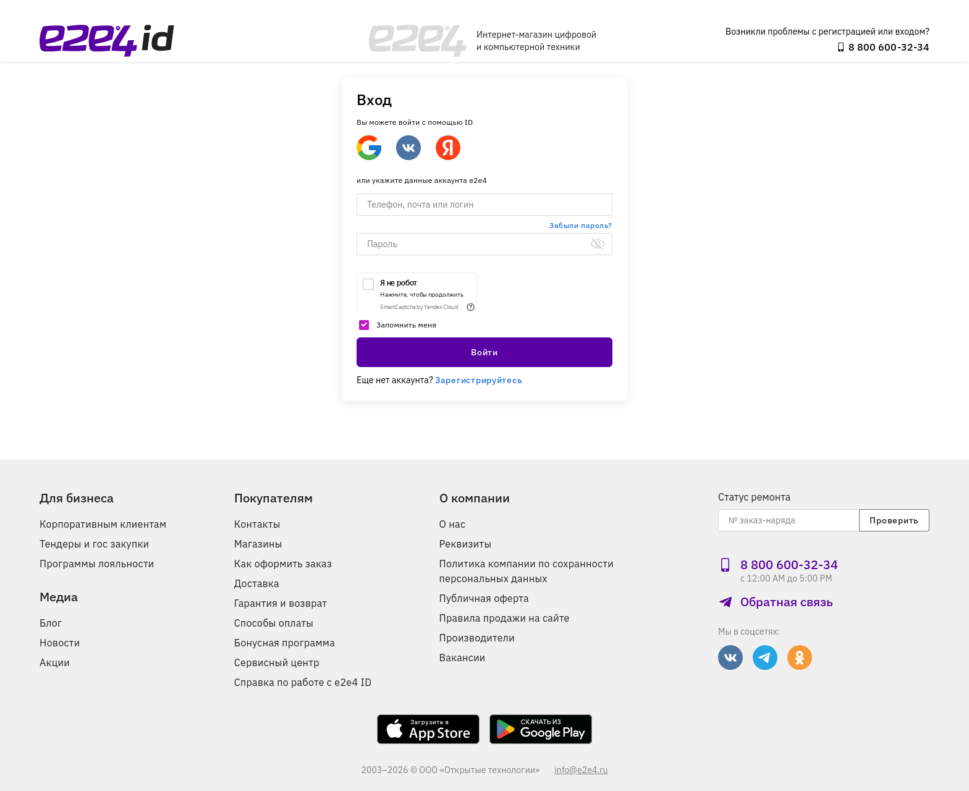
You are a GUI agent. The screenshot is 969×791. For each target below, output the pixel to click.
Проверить (894, 520)
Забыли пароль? (580, 225)
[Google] (369, 147)
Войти (484, 352)
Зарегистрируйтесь (478, 380)
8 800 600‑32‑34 (882, 47)
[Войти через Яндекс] (448, 147)
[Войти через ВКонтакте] (408, 147)
